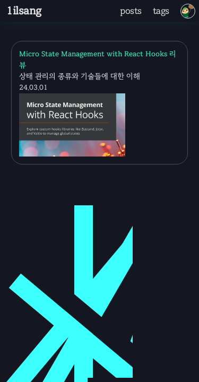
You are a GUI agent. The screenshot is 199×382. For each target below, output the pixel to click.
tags (161, 11)
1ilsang (23, 10)
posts (131, 11)
